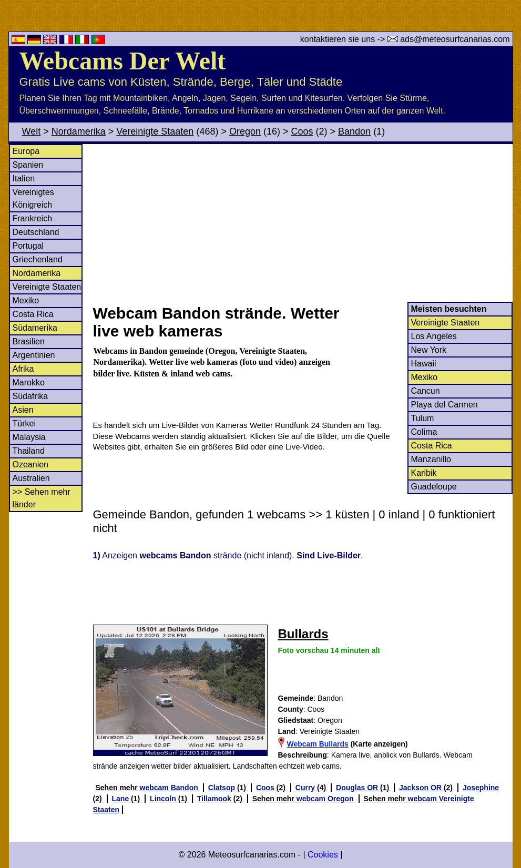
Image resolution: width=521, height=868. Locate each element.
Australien (31, 478)
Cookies (323, 854)
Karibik (424, 472)
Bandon (354, 131)
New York (429, 349)
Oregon (245, 131)
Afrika (23, 368)
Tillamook (215, 798)
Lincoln (164, 798)
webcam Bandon (170, 787)
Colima (424, 431)
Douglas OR (358, 787)
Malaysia (29, 437)
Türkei (24, 423)
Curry (306, 787)
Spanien (28, 164)
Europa (26, 151)
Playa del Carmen (444, 404)
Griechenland (38, 259)
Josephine (481, 787)
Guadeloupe (434, 486)
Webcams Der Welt (122, 61)
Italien (24, 178)
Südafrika (30, 396)
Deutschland (36, 232)
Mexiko (26, 300)
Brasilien (29, 341)
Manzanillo (431, 459)
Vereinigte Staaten (154, 131)
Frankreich (33, 218)
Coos (302, 131)
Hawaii (423, 363)
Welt (31, 131)
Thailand (29, 450)
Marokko (29, 382)
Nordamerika (79, 131)
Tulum (422, 418)
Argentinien (34, 355)
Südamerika (35, 327)
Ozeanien (31, 464)
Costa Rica (33, 314)
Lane (121, 798)
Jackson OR (421, 787)
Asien (23, 409)
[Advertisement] (302, 223)
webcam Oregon (326, 798)
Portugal (28, 245)
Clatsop (222, 787)
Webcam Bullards (318, 744)
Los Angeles (434, 336)
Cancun (425, 390)
